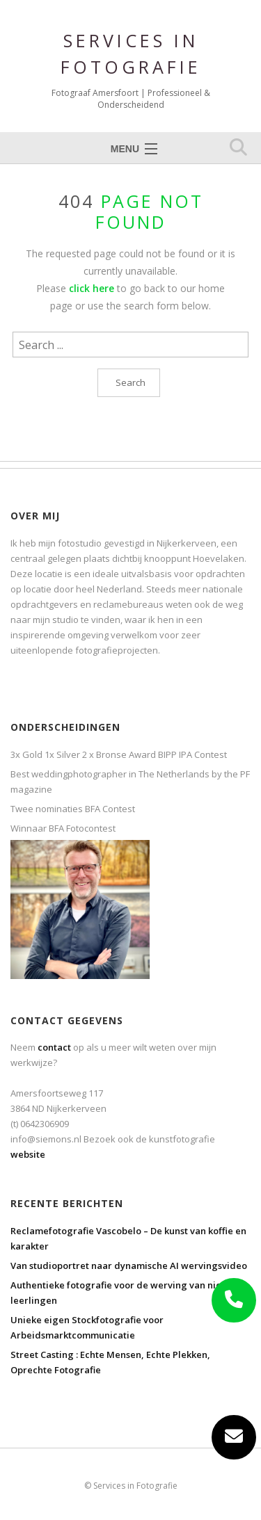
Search (130, 382)
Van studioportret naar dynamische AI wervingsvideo (128, 1265)
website (27, 1154)
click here (91, 288)
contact (54, 1047)
